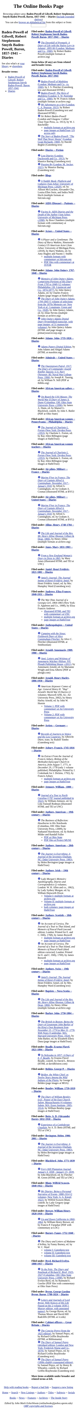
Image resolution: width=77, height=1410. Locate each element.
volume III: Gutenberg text (57, 1255)
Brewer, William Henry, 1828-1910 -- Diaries (51, 1212)
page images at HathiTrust (57, 619)
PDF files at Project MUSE (57, 840)
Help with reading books (16, 1387)
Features (32, 1398)
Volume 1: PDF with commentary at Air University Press (59, 709)
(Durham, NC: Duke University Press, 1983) (55, 857)
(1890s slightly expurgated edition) (55, 1361)
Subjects (61, 1392)
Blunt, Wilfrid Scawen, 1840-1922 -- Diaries (50, 1184)
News (22, 1398)
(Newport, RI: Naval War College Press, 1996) (55, 372)
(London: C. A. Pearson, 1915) (56, 106)
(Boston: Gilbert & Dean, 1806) (56, 536)
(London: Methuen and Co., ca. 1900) (53, 84)
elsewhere (17, 66)
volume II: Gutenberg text (57, 1252)
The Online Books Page (38, 6)
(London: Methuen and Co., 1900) (56, 46)
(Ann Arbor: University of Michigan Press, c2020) (55, 184)
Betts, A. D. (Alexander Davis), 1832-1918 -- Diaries (50, 1117)
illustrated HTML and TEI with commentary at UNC (57, 612)
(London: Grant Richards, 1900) (56, 139)
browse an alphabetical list (32, 22)
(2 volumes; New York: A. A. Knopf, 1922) (55, 1195)
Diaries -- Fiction (54, 150)
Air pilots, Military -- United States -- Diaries (49, 498)
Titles (51, 1392)
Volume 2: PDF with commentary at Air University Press (59, 717)
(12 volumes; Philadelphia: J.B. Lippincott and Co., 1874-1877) (56, 284)
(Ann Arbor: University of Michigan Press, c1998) (55, 216)
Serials (71, 1392)
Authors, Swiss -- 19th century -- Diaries (50, 970)
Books (13, 1398)
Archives (43, 1398)
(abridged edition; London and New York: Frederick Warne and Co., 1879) (56, 1346)
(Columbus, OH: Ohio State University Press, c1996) (55, 401)
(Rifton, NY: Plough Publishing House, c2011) (54, 661)
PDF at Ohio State (53, 837)
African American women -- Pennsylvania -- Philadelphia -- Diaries (53, 420)
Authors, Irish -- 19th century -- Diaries (49, 872)
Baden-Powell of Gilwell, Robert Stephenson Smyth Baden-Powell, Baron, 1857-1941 (19, 83)
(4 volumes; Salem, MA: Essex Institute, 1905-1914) (55, 1102)
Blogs (48, 175)
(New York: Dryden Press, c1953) (55, 430)
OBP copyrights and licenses (38, 1406)
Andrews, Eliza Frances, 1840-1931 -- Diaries (51, 593)
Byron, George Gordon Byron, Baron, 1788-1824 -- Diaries (50, 1293)
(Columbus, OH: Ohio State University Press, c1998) (56, 1273)
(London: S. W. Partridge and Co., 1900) (55, 96)
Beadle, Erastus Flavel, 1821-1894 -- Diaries (50, 1048)
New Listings (27, 1392)
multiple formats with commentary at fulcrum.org (57, 258)
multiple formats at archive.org (59, 127)
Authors (41, 1392)
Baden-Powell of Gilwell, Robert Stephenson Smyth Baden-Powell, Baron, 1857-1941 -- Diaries (51, 34)
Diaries (11, 91)
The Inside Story (59, 1398)
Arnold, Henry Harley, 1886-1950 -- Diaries (50, 679)
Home (5, 1392)
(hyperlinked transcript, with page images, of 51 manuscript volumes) (55, 323)
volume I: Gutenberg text (56, 1250)
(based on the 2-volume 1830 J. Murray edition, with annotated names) (54, 1306)
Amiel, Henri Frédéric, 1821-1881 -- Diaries (50, 570)
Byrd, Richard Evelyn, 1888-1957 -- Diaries (50, 1262)
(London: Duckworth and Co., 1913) (51, 157)
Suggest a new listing (62, 1387)
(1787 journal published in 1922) (56, 798)
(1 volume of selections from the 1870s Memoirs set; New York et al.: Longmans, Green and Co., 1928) (56, 304)
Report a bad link (40, 1387)
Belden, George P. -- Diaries (60, 1069)
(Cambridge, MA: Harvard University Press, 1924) (56, 1028)
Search (14, 1392)
